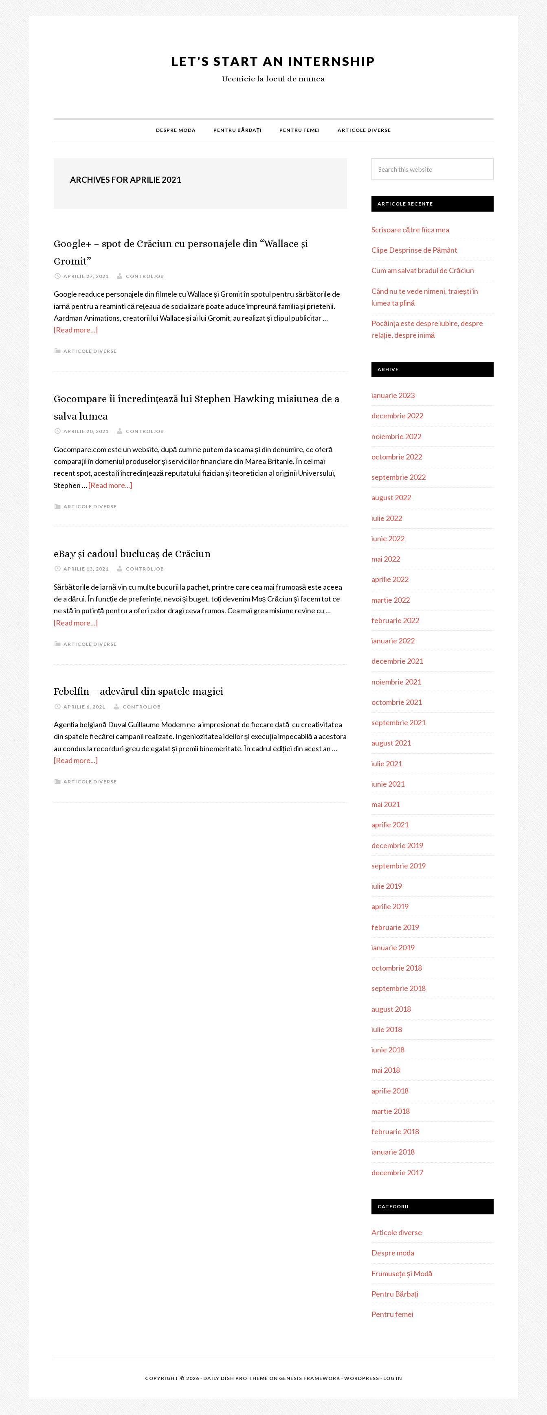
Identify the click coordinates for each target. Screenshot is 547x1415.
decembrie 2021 (397, 660)
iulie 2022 (386, 518)
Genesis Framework (309, 1378)
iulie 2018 (386, 1029)
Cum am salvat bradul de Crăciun (422, 270)
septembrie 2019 (398, 865)
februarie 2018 (395, 1131)
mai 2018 (385, 1069)
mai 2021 (385, 804)
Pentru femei (392, 1314)
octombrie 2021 (396, 702)
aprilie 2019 (390, 906)
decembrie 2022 (397, 415)
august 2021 (391, 742)
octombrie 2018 (396, 967)
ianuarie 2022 (393, 640)
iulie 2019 (386, 885)
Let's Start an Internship (273, 58)
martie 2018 (390, 1111)
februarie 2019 (395, 927)
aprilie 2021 (390, 824)
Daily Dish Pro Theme (235, 1378)
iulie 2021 (386, 763)
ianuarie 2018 (393, 1151)
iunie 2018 (387, 1049)
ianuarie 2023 (393, 395)
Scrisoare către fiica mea (410, 229)
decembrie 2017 (397, 1172)
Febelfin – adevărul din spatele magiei (176, 689)
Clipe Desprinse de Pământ (414, 249)
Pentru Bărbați (394, 1293)
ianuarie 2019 (393, 947)
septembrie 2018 (398, 988)
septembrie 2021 (398, 722)
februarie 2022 (395, 620)
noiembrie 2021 (396, 681)
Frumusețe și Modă (402, 1273)
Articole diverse (90, 351)
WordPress (361, 1378)
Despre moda (392, 1252)
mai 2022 (385, 558)
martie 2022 (390, 599)
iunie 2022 (387, 538)
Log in (392, 1378)
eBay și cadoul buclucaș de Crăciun (166, 552)
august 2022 (391, 497)
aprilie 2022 (390, 579)
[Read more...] (76, 329)
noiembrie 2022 (396, 436)
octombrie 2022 (396, 456)
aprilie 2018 (390, 1090)
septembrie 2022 (398, 476)
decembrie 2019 (397, 845)
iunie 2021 (387, 783)
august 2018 (391, 1008)
